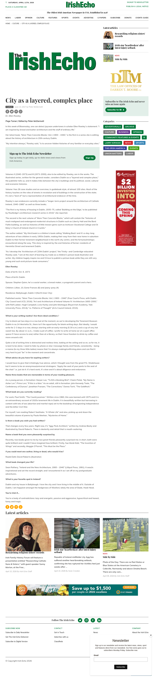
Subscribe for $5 (115, 110)
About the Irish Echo (140, 632)
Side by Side (121, 59)
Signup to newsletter (137, 2)
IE (144, 137)
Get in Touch (59, 632)
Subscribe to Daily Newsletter (17, 632)
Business (124, 132)
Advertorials (113, 126)
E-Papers (102, 18)
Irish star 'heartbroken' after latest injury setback (129, 46)
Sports (65, 18)
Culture (40, 18)
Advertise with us (61, 637)
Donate (128, 18)
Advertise (89, 18)
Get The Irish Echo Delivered (17, 637)
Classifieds (58, 641)
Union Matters (113, 153)
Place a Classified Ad (16, 7)
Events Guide (142, 18)
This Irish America (115, 148)
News (8, 18)
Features (53, 18)
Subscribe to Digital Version (17, 641)
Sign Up (90, 157)
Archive (129, 126)
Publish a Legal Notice (137, 6)
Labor (18, 18)
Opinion (28, 18)
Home (8, 23)
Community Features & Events (122, 137)
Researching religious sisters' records (130, 35)
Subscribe (115, 18)
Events (76, 18)
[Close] (151, 635)
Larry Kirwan (113, 143)
